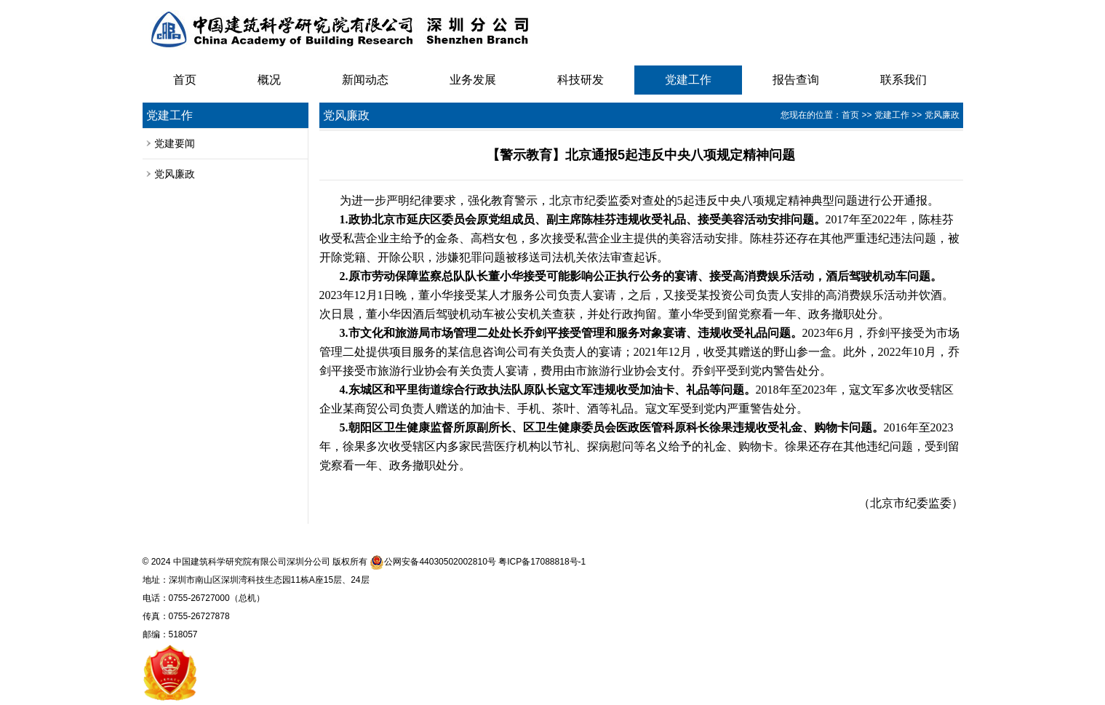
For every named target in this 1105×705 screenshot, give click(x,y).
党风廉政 (174, 174)
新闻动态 (365, 79)
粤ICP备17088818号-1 (542, 562)
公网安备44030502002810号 (432, 562)
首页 (184, 79)
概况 (269, 79)
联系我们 (903, 79)
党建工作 (688, 79)
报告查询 (796, 79)
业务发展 (473, 79)
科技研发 (580, 79)
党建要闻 (174, 143)
